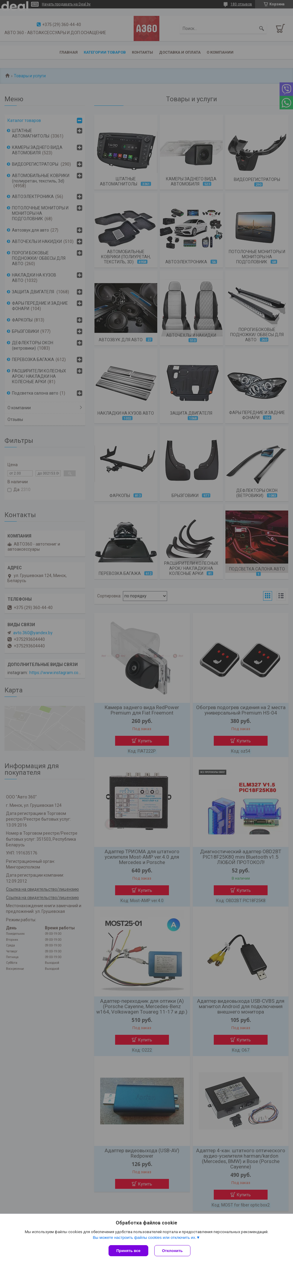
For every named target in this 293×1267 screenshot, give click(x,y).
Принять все (128, 1250)
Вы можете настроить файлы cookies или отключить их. (144, 1237)
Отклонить (172, 1250)
